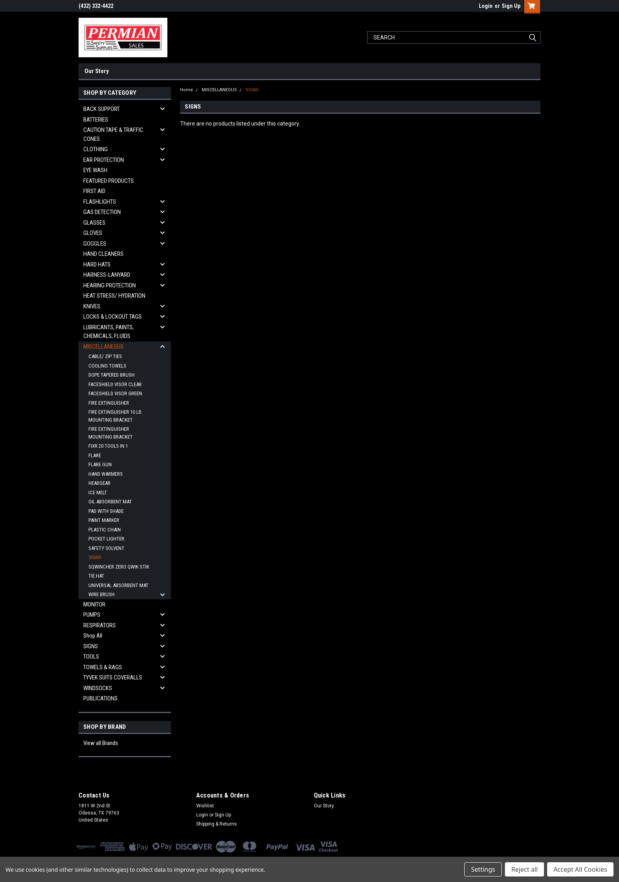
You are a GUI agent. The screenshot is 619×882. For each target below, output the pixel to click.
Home (186, 89)
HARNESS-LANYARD (106, 274)
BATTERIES (95, 119)
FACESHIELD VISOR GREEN (115, 393)
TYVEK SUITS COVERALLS (112, 677)
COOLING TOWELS (107, 366)
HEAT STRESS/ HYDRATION (114, 295)
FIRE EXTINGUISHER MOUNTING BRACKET (110, 433)
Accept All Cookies (580, 869)
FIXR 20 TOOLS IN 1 (108, 446)
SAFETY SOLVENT (106, 548)
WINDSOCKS (97, 688)
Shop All (92, 635)
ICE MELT (97, 492)
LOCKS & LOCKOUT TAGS (112, 316)
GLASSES (94, 222)
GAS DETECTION (102, 212)
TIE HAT (96, 576)
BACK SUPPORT (101, 109)
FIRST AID (94, 191)
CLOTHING (95, 149)
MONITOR (94, 604)
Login (486, 6)
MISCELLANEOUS (103, 346)
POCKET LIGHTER (106, 539)
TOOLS (91, 656)
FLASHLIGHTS (99, 201)
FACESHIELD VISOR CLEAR (115, 384)
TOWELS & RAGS (102, 667)
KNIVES (91, 306)
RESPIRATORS (99, 625)
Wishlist (205, 806)
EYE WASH (95, 170)
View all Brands (100, 743)
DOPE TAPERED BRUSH (111, 375)
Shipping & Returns (216, 824)
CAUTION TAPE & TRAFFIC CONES (113, 134)
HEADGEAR (99, 483)
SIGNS (94, 557)
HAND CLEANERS (103, 253)
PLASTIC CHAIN (104, 530)
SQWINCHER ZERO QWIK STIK (118, 567)
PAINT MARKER (103, 520)
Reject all (524, 869)
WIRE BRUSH (101, 594)
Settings (483, 869)
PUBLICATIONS (100, 698)
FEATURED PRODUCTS (108, 180)
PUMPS (91, 614)
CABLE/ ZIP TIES (105, 356)
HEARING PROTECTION (109, 285)
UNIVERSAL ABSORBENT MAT (118, 585)
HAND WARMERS (105, 474)
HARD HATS (97, 264)
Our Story (96, 71)
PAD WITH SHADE (106, 511)
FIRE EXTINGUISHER (108, 403)
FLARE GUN (100, 464)
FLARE (94, 455)
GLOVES (92, 232)
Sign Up (511, 6)
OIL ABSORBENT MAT (110, 502)
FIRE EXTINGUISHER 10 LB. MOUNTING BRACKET (115, 416)
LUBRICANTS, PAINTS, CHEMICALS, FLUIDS (108, 332)
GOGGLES (94, 243)
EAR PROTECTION (103, 159)
